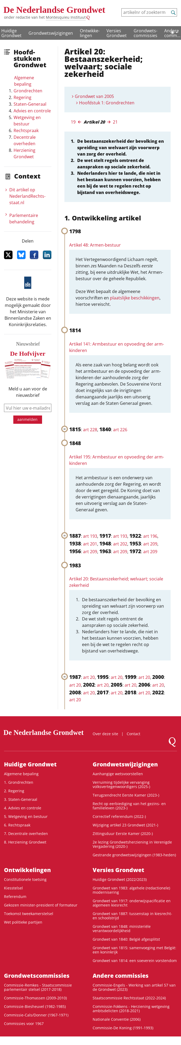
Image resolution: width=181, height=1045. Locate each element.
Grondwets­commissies (145, 33)
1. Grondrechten (18, 782)
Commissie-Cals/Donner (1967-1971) (36, 1015)
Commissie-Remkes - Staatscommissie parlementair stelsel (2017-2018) (38, 987)
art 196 (150, 536)
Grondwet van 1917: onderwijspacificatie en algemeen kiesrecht (132, 903)
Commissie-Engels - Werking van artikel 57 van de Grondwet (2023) (134, 987)
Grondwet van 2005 (94, 96)
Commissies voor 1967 (24, 1023)
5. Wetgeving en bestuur (26, 816)
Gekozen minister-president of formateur (40, 905)
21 (115, 122)
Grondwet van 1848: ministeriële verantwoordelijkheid (122, 928)
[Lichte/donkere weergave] (174, 32)
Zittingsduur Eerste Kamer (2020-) (123, 833)
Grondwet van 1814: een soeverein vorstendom (135, 960)
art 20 (89, 677)
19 (73, 122)
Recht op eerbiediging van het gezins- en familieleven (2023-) (129, 805)
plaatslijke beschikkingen (134, 298)
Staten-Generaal (30, 104)
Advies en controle (32, 111)
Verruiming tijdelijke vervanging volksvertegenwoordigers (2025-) (121, 784)
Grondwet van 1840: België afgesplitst (126, 939)
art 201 (90, 544)
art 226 (120, 430)
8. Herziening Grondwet (25, 842)
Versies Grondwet (116, 33)
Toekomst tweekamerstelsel (28, 913)
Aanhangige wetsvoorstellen (118, 773)
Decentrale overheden (25, 140)
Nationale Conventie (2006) (117, 1019)
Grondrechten (28, 91)
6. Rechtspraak (17, 825)
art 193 (90, 536)
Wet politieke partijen (23, 922)
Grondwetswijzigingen (50, 33)
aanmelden (27, 419)
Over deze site (105, 733)
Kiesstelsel (13, 887)
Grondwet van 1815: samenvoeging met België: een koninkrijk (134, 950)
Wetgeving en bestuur (27, 120)
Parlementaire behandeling (23, 218)
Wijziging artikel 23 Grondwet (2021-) (125, 825)
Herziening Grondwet (24, 153)
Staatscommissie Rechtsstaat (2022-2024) (129, 997)
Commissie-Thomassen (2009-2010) (35, 997)
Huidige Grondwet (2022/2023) (120, 879)
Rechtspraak (26, 130)
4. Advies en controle (22, 807)
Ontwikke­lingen (90, 33)
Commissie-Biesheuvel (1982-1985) (35, 1006)
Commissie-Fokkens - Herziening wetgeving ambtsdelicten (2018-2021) (131, 1008)
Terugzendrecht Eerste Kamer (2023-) (126, 795)
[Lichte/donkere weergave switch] (174, 32)
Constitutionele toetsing (25, 879)
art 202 (120, 544)
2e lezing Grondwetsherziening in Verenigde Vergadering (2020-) (132, 844)
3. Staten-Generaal (20, 799)
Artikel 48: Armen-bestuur (95, 245)
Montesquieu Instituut (66, 17)
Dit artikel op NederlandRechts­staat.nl (27, 196)
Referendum (15, 896)
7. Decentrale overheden (26, 833)
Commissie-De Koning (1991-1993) (123, 1027)
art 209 (150, 544)
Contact (133, 733)
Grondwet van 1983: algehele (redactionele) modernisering (131, 890)
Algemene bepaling (24, 81)
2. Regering (14, 790)
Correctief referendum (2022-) (119, 816)
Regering (22, 97)
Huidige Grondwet (11, 33)
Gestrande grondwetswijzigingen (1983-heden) (134, 854)
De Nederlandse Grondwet (54, 10)
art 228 (90, 430)
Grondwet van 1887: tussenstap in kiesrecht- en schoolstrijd (132, 915)
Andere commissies (121, 975)
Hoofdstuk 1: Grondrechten (106, 103)
